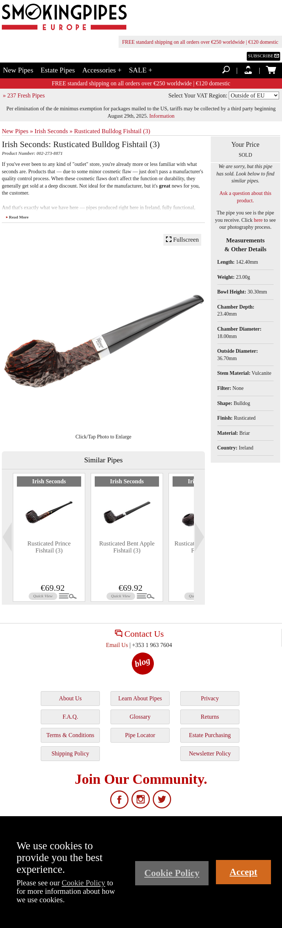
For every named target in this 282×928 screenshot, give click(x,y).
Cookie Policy (83, 882)
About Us (70, 698)
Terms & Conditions (70, 735)
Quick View (43, 596)
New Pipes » (17, 131)
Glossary (140, 717)
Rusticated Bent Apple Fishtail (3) (127, 547)
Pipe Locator (140, 735)
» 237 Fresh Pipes (24, 95)
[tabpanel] (49, 537)
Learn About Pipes (140, 698)
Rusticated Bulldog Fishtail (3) (112, 131)
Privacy (210, 698)
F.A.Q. (70, 717)
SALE (140, 70)
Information (162, 116)
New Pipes (18, 70)
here (258, 220)
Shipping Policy (70, 753)
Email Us (117, 645)
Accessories (102, 70)
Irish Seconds (49, 481)
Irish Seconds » (53, 131)
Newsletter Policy (210, 753)
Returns (210, 717)
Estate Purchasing (210, 735)
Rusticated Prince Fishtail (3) (49, 547)
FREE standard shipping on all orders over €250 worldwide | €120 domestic (200, 42)
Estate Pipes (58, 70)
